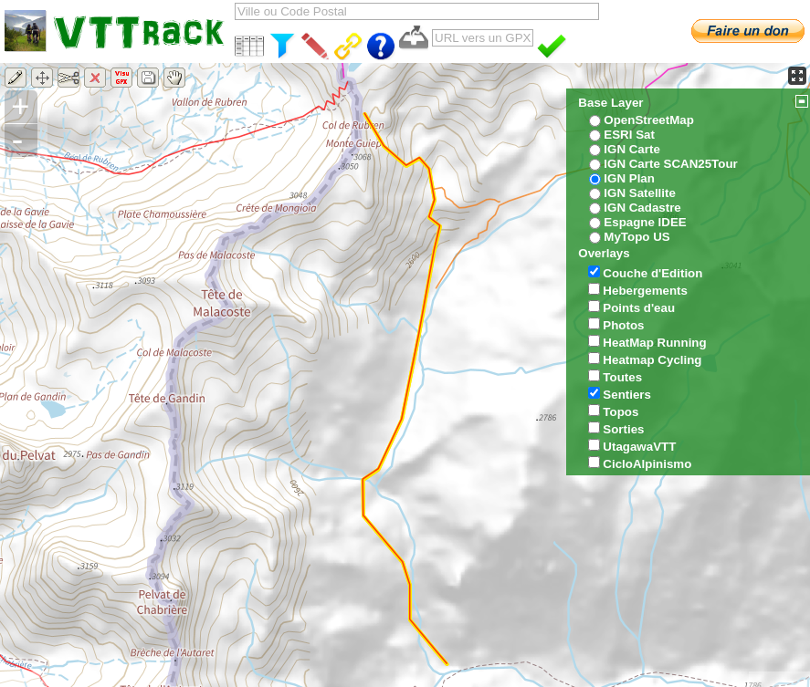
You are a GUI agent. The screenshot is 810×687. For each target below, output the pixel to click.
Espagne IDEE (645, 222)
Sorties (623, 429)
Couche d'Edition (652, 273)
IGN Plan (629, 178)
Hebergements (645, 290)
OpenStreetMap (649, 120)
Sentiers (627, 394)
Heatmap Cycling (652, 360)
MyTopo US (636, 237)
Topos (620, 412)
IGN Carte (631, 149)
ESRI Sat (629, 134)
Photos (623, 325)
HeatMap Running (654, 342)
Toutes (622, 377)
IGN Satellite (640, 193)
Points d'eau (639, 308)
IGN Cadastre (642, 207)
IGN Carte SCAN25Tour (670, 164)
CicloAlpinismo (647, 464)
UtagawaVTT (639, 446)
